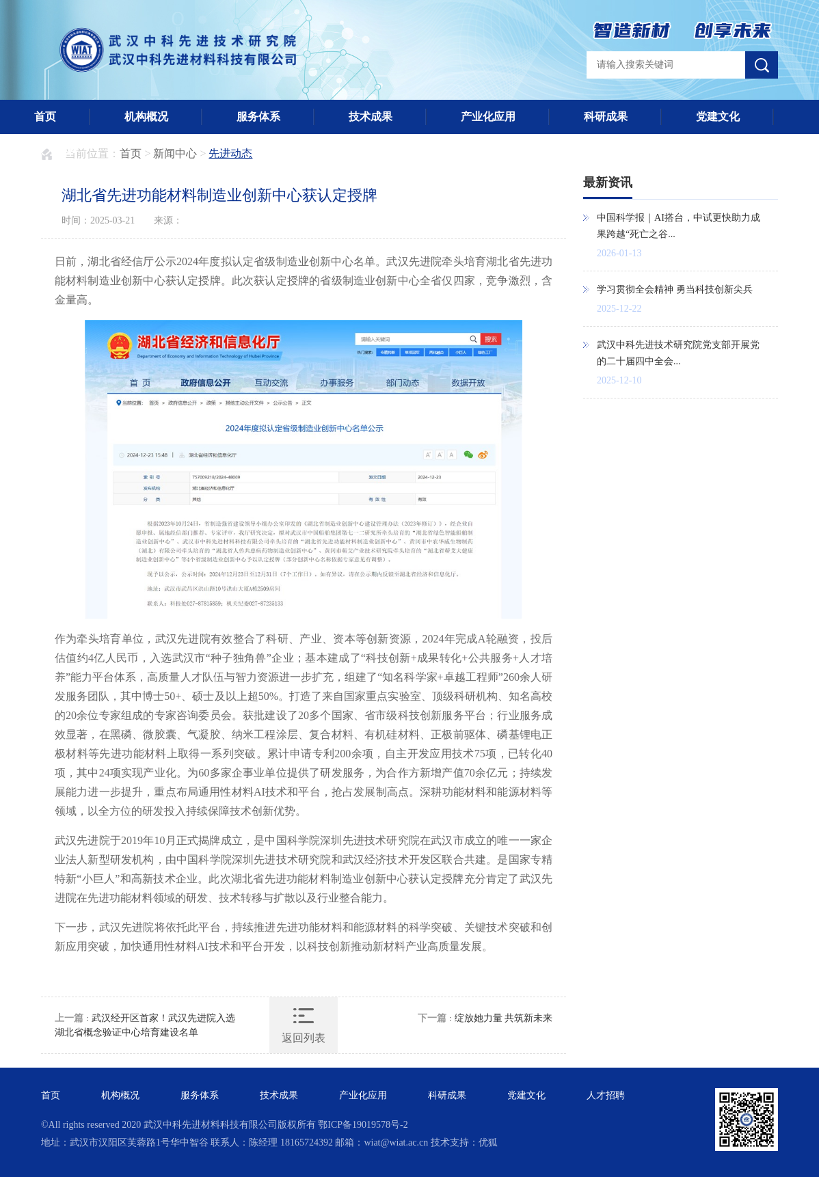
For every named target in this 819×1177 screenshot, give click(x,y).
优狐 (488, 1142)
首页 (45, 116)
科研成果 (606, 116)
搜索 (761, 65)
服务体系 (258, 116)
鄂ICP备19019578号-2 (362, 1125)
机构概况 (146, 116)
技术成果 (370, 116)
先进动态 (230, 153)
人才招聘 (56, 151)
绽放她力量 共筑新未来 (504, 1018)
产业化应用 (488, 116)
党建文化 (718, 116)
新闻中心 (175, 153)
